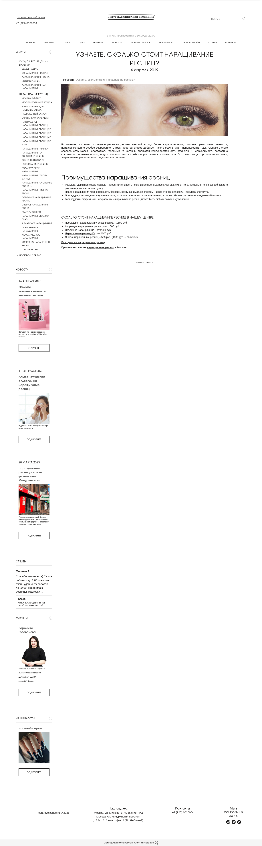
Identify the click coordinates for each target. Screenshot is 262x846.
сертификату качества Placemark (137, 842)
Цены (81, 42)
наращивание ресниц (100, 247)
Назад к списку (145, 262)
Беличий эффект (31, 212)
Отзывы (213, 42)
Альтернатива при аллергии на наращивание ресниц (32, 383)
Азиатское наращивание (37, 223)
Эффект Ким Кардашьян (36, 117)
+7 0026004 (26, 23)
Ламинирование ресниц (36, 76)
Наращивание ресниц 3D (36, 133)
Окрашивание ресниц (35, 72)
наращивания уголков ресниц (96, 222)
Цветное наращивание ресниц (35, 206)
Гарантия (98, 42)
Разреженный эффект (34, 113)
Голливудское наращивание (30, 169)
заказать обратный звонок (31, 18)
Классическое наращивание (31, 236)
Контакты (230, 42)
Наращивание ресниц (32, 94)
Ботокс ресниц (31, 80)
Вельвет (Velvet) (30, 68)
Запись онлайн (191, 42)
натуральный (105, 199)
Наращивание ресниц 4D (36, 137)
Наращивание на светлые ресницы (37, 184)
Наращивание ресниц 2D (36, 129)
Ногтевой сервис (28, 255)
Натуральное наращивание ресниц (35, 123)
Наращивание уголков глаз (35, 217)
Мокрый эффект (31, 98)
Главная (30, 42)
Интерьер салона (140, 42)
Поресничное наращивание (30, 229)
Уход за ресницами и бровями (32, 63)
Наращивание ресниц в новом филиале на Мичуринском (30, 474)
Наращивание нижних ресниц (35, 191)
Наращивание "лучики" (35, 148)
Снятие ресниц (30, 249)
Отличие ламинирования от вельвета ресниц (32, 291)
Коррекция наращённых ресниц (36, 243)
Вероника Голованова (27, 630)
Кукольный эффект (33, 159)
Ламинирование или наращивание (34, 86)
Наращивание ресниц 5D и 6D (36, 143)
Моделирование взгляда (37, 102)
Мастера (49, 42)
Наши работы (166, 42)
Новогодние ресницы (35, 163)
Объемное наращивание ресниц (36, 199)
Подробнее (34, 348)
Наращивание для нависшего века (32, 108)
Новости (117, 42)
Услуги (66, 42)
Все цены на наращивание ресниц (83, 242)
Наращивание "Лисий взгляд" (34, 177)
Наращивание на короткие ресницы (33, 154)
